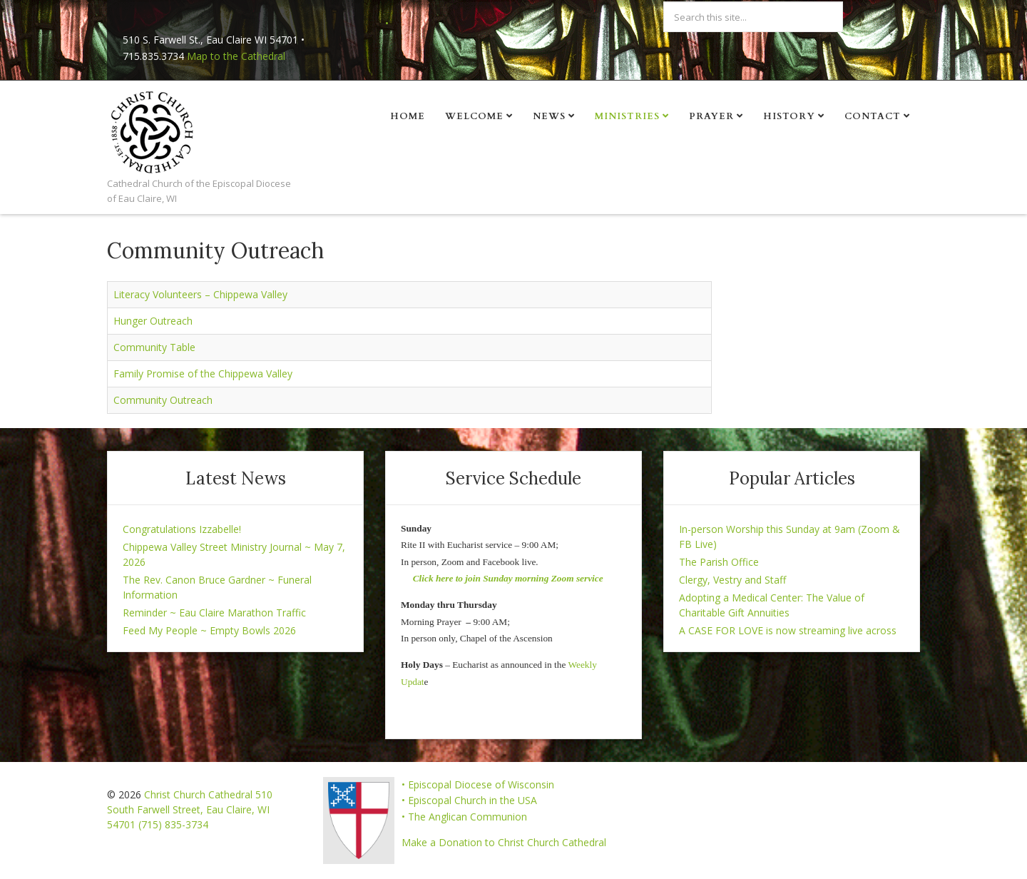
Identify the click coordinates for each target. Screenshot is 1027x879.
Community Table (154, 347)
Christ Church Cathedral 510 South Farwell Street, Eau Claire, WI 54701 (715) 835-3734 (189, 809)
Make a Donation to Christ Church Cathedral (504, 842)
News (549, 116)
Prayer (711, 116)
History (789, 116)
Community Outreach (163, 400)
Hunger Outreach (153, 320)
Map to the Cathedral (236, 56)
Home (407, 116)
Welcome (474, 116)
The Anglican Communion (467, 816)
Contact (872, 116)
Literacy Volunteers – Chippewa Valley (200, 294)
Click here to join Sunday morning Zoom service (508, 578)
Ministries (627, 116)
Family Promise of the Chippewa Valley (202, 373)
